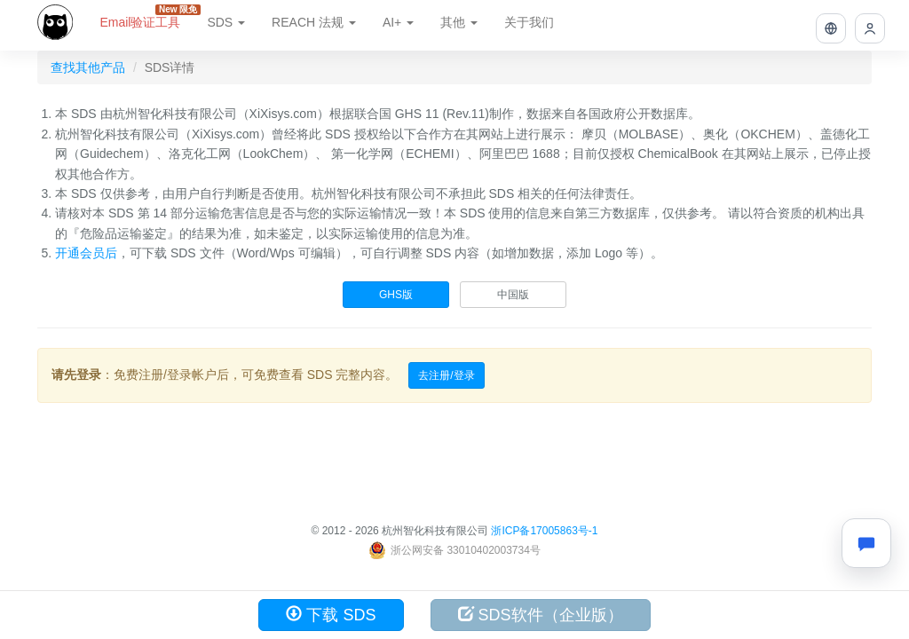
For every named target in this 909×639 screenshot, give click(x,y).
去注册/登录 (446, 375)
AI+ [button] (398, 22)
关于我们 (529, 22)
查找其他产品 (88, 67)
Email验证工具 (146, 16)
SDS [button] (226, 22)
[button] (831, 28)
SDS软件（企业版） (540, 614)
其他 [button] (459, 22)
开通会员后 (86, 253)
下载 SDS (330, 614)
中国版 (513, 294)
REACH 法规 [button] (314, 22)
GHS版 (396, 294)
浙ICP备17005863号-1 (544, 531)
